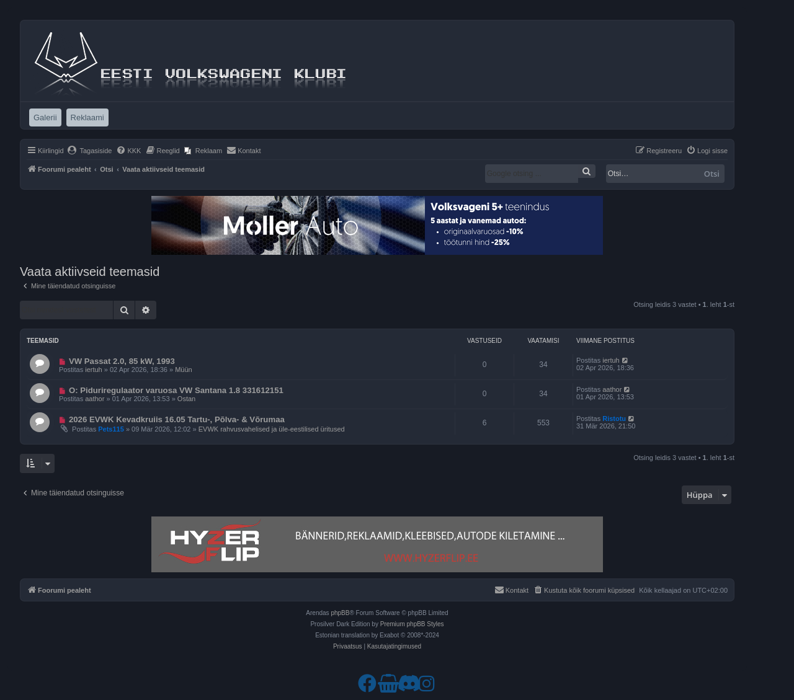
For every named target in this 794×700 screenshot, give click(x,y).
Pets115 (111, 429)
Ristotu (614, 418)
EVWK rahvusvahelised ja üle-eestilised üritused (271, 429)
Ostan (186, 398)
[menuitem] (89, 150)
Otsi (712, 173)
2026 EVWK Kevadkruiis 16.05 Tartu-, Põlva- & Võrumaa (177, 419)
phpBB (340, 612)
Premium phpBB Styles (412, 624)
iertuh (93, 369)
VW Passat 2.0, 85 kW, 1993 (122, 361)
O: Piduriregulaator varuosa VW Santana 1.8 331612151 (176, 390)
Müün (183, 369)
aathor (94, 398)
